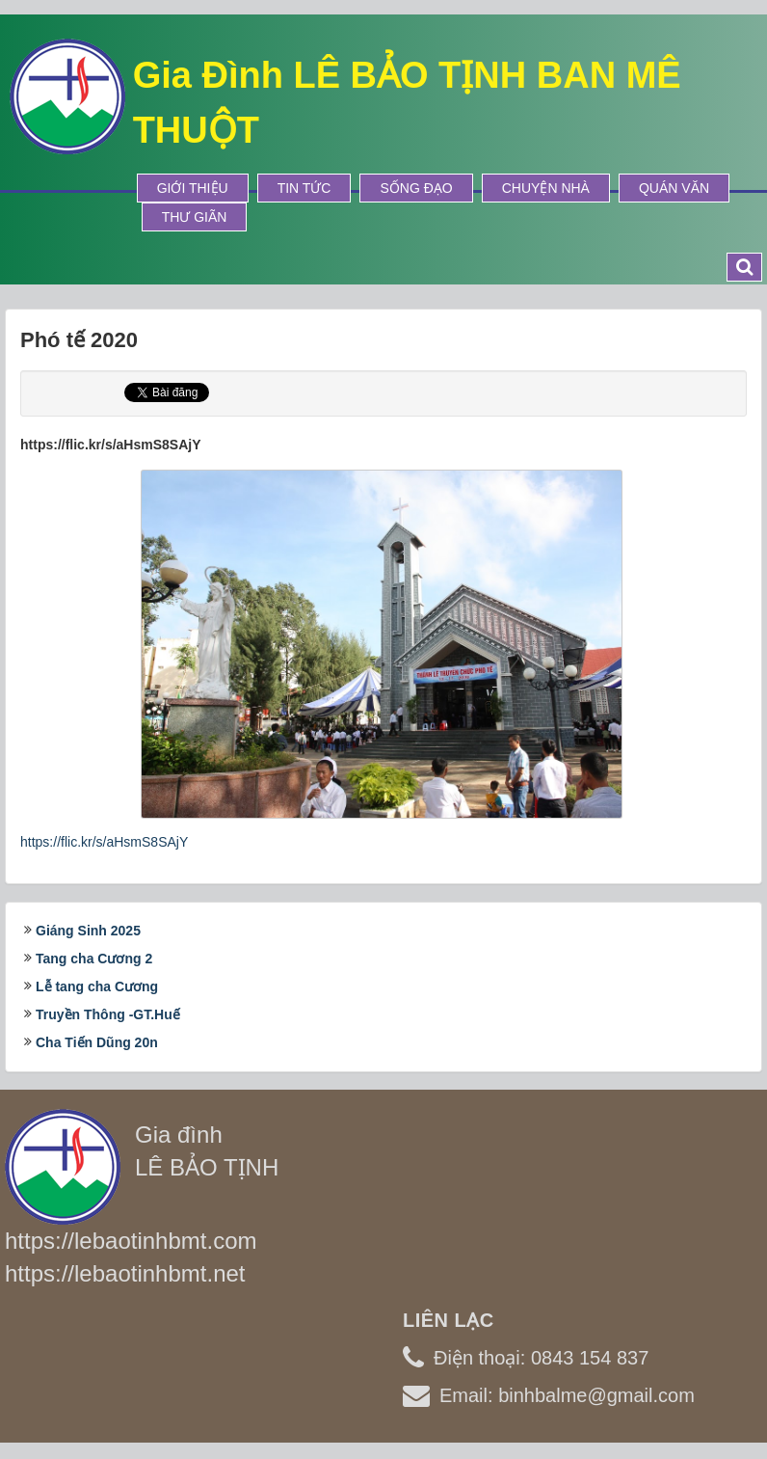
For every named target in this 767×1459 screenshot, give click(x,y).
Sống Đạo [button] (416, 188)
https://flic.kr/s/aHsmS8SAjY (104, 842)
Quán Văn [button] (674, 188)
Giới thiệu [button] (192, 188)
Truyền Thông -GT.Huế (108, 1014)
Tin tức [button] (304, 188)
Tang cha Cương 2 (94, 958)
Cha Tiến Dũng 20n (97, 1042)
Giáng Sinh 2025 (88, 930)
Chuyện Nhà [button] (546, 188)
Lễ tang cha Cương (97, 986)
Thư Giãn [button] (194, 217)
